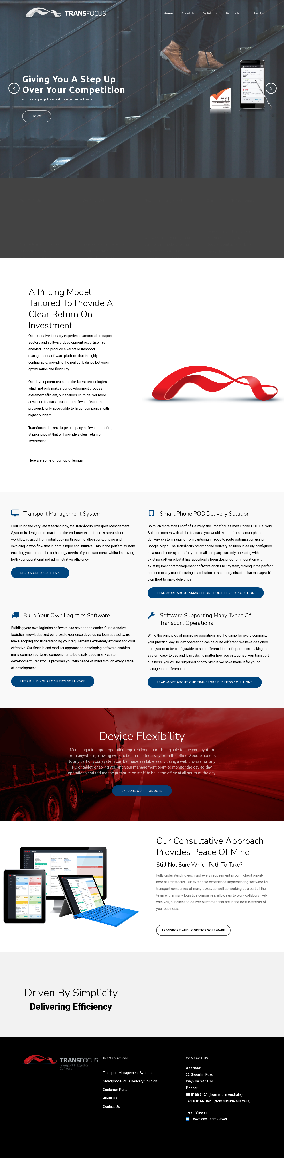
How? (37, 116)
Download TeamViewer (209, 1119)
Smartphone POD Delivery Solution (130, 1081)
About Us (110, 1098)
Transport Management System (127, 1073)
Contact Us (111, 1106)
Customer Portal (115, 1090)
